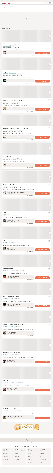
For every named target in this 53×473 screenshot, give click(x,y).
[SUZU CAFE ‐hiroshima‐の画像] (26, 373)
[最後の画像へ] (50, 36)
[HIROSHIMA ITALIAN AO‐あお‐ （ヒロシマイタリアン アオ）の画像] (26, 120)
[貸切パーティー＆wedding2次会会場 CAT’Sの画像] (26, 36)
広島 (23, 442)
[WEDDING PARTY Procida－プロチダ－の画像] (26, 289)
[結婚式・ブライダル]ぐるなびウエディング (7, 442)
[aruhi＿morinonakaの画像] (26, 64)
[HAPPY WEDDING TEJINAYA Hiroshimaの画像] (26, 345)
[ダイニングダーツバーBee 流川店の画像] (26, 177)
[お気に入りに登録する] (49, 44)
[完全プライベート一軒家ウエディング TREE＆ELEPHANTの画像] (26, 317)
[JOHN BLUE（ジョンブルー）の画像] (26, 149)
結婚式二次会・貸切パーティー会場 (17, 442)
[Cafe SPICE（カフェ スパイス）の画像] (26, 401)
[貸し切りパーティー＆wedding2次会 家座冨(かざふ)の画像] (26, 92)
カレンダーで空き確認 (42, 53)
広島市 (26, 442)
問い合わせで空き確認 (42, 81)
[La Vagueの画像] (26, 205)
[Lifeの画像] (26, 233)
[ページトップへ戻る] (26, 440)
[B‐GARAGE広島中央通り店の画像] (26, 261)
